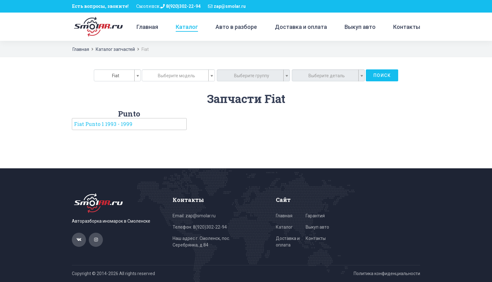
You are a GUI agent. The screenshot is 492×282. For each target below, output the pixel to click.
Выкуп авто (360, 27)
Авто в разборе (236, 27)
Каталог (187, 27)
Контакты (406, 27)
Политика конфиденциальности (387, 273)
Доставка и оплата (301, 27)
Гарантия (315, 215)
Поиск (382, 75)
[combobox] (117, 75)
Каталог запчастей (115, 49)
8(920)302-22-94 (183, 6)
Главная (147, 27)
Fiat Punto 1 (103, 124)
